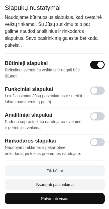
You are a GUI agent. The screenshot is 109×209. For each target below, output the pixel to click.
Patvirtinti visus (54, 198)
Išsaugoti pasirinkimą (54, 184)
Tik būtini (55, 170)
